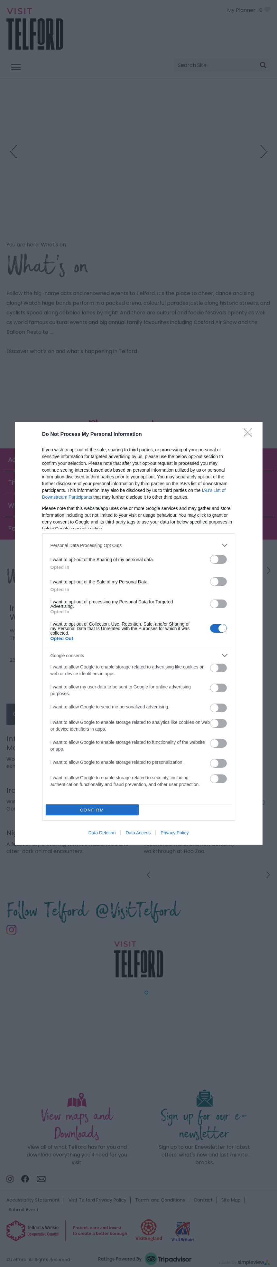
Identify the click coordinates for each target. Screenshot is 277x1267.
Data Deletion (102, 832)
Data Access (138, 832)
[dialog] (139, 633)
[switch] (218, 559)
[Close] (250, 434)
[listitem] (139, 545)
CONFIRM (92, 810)
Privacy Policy (175, 832)
